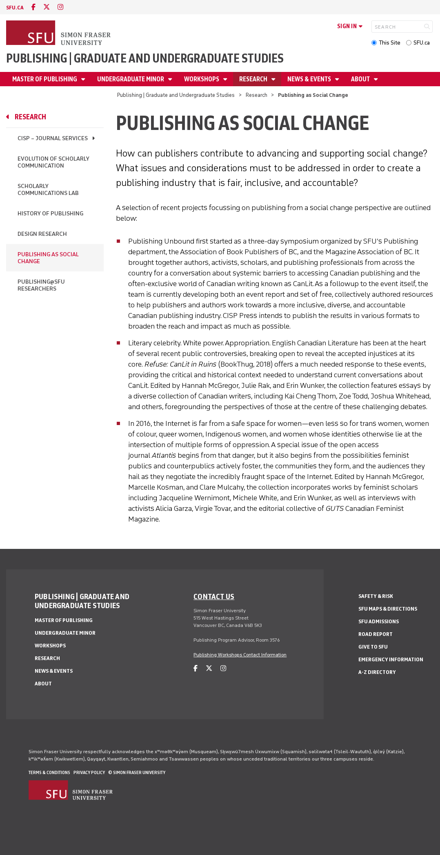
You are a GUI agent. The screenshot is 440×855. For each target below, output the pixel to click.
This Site (389, 42)
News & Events (309, 79)
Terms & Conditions (49, 772)
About (361, 79)
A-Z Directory (377, 672)
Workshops (202, 79)
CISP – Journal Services (53, 138)
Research (254, 79)
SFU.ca (421, 42)
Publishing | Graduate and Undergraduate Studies (145, 58)
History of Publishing (50, 213)
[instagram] (60, 7)
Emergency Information (390, 659)
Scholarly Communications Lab (48, 190)
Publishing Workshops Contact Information (240, 655)
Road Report (375, 634)
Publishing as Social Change (48, 258)
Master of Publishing (45, 79)
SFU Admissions (378, 621)
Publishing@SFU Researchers (41, 285)
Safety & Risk (375, 596)
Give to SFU (373, 646)
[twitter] (46, 7)
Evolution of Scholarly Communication (53, 162)
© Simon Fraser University (136, 772)
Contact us (213, 596)
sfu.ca (15, 7)
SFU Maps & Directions (387, 608)
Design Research (42, 234)
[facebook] (33, 7)
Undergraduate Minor (131, 79)
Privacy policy (89, 772)
